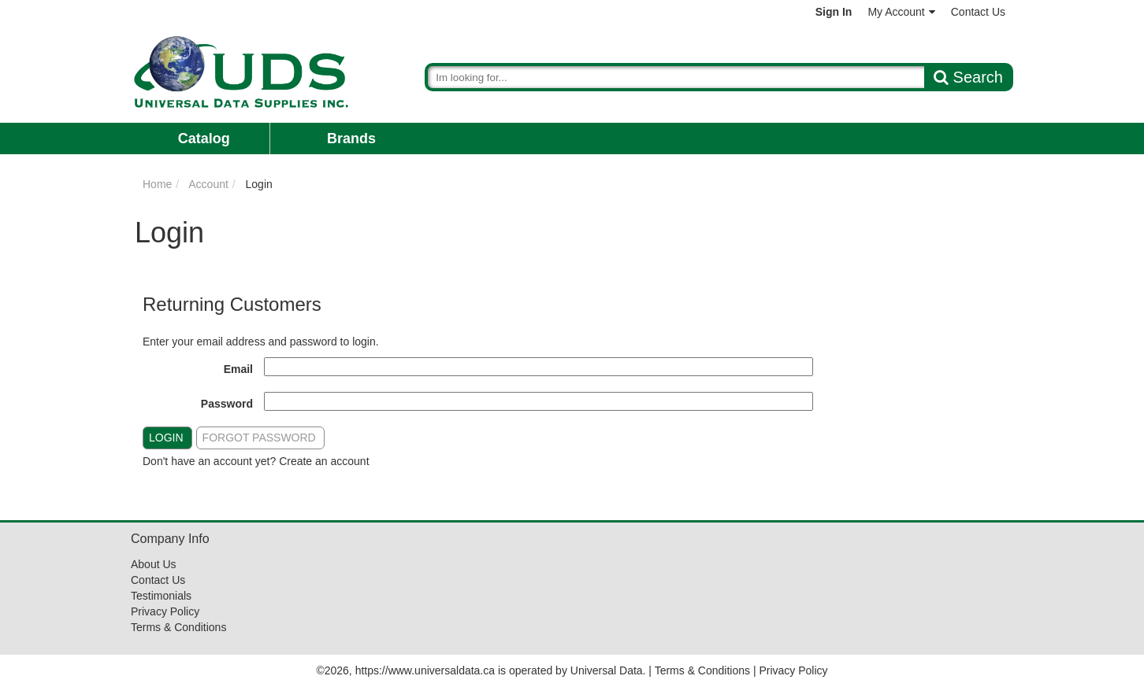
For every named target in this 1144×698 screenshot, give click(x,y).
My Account (900, 12)
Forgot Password (259, 437)
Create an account (324, 461)
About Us (153, 564)
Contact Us (978, 12)
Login (166, 437)
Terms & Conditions (178, 627)
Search (968, 77)
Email (238, 369)
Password (227, 403)
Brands (351, 138)
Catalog (204, 138)
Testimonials (161, 595)
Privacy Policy (165, 611)
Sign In (833, 12)
